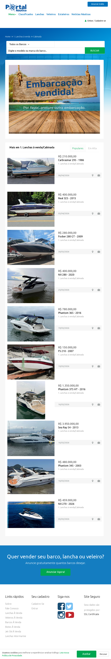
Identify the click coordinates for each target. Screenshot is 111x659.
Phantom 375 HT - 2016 (71, 389)
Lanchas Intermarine (15, 636)
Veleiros (51, 14)
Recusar (103, 654)
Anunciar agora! (55, 571)
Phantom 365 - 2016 (69, 312)
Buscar (94, 50)
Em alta (92, 148)
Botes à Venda (12, 627)
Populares (77, 148)
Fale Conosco (12, 608)
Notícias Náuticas (81, 14)
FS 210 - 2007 (66, 351)
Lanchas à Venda (13, 613)
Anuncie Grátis (97, 4)
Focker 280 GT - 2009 (70, 236)
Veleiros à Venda (13, 617)
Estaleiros (63, 14)
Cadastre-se (100, 21)
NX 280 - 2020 (66, 274)
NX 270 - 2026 (66, 503)
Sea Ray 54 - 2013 (68, 427)
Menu (12, 14)
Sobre (8, 604)
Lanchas (39, 14)
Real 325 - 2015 (67, 198)
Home (7, 36)
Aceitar (86, 653)
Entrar (90, 21)
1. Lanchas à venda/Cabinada (71, 164)
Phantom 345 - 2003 (69, 465)
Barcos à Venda (13, 622)
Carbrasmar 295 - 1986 (71, 160)
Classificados (25, 14)
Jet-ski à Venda (13, 631)
